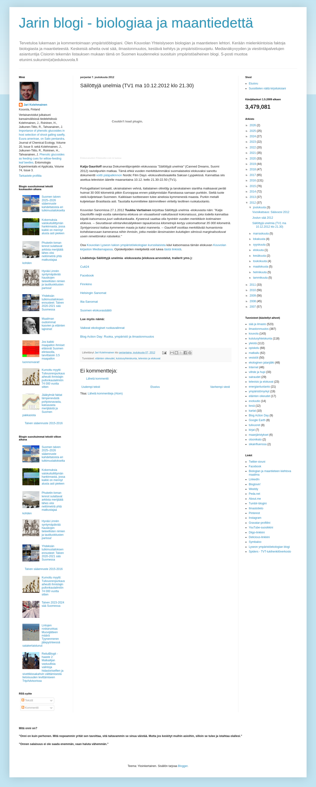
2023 (253, 141)
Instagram (255, 517)
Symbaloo (255, 542)
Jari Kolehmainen (35, 104)
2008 (253, 301)
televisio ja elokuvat (149, 358)
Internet (253, 367)
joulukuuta (260, 207)
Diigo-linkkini (257, 532)
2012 (253, 202)
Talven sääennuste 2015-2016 (44, 423)
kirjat (252, 429)
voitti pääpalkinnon (109, 175)
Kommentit (30, 707)
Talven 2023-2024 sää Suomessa (53, 604)
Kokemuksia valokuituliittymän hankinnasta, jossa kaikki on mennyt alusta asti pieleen (53, 226)
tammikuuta (260, 277)
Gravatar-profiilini (259, 522)
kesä (252, 405)
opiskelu (254, 348)
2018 (253, 169)
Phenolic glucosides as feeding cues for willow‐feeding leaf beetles (41, 158)
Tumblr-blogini (258, 503)
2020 (253, 158)
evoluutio (254, 401)
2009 (253, 295)
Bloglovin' (255, 484)
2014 (253, 191)
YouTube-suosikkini (261, 527)
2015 (253, 186)
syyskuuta (259, 244)
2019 (253, 164)
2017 (253, 175)
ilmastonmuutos (259, 329)
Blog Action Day (259, 415)
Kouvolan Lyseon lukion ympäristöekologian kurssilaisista (126, 245)
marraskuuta (261, 233)
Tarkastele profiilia (30, 175)
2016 (253, 180)
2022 (253, 147)
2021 (253, 153)
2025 (253, 131)
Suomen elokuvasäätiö (96, 310)
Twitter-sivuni (257, 461)
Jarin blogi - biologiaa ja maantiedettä (136, 23)
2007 (253, 306)
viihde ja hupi (257, 372)
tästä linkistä (172, 249)
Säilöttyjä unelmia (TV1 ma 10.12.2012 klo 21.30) (269, 225)
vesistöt (253, 357)
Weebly (253, 489)
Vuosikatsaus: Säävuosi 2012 (270, 212)
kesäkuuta (260, 255)
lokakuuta (259, 239)
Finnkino (86, 284)
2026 (253, 125)
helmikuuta (260, 272)
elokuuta (259, 250)
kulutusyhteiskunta (126, 358)
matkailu (254, 353)
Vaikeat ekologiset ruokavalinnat (102, 328)
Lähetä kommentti (97, 378)
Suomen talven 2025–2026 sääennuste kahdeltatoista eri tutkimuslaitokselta (53, 203)
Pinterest (254, 513)
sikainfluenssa (257, 444)
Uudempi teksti (90, 387)
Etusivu (155, 387)
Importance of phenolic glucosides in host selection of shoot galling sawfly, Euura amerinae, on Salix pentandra (42, 134)
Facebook (87, 275)
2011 (253, 284)
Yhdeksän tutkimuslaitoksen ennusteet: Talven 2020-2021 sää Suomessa (53, 302)
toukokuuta (260, 261)
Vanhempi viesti (220, 387)
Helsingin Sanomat (93, 293)
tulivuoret (254, 425)
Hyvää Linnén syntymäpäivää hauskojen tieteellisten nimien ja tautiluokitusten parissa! (53, 279)
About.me (255, 498)
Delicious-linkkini (259, 537)
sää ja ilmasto (257, 324)
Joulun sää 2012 (262, 217)
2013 (253, 197)
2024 (253, 136)
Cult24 (84, 266)
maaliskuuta (261, 266)
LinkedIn (254, 479)
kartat (252, 410)
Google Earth (257, 420)
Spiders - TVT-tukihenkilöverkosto (270, 551)
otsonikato (255, 439)
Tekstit (27, 700)
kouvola (253, 333)
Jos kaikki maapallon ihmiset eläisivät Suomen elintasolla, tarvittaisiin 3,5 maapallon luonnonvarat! (43, 352)
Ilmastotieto (256, 508)
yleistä (253, 343)
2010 (253, 290)
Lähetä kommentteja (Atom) (105, 393)
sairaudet (254, 377)
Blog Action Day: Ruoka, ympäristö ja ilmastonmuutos (117, 336)
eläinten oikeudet (105, 358)
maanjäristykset (258, 434)
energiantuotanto (259, 386)
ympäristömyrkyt (259, 391)
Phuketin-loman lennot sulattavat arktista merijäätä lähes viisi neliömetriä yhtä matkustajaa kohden (42, 253)
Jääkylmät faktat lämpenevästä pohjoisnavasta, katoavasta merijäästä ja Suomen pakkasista (42, 405)
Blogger (183, 766)
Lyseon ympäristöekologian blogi (269, 546)
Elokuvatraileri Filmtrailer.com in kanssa (100, 158)
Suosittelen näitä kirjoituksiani (267, 88)
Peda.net (254, 493)
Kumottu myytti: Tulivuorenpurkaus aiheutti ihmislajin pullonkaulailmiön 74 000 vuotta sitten (53, 378)
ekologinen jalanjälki (261, 362)
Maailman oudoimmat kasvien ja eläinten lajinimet (53, 324)
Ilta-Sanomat (89, 301)
